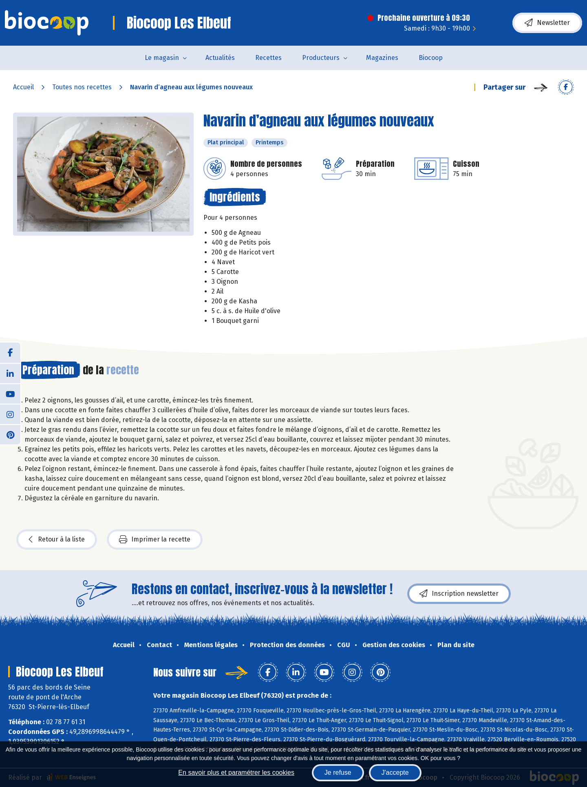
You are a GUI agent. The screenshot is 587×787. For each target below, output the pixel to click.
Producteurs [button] (321, 58)
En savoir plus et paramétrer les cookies (236, 772)
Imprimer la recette (154, 539)
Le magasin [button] (162, 58)
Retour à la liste (57, 539)
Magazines (382, 58)
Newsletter (547, 23)
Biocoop (431, 58)
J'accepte (395, 772)
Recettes (268, 58)
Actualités (220, 58)
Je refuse (337, 772)
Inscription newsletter (459, 594)
